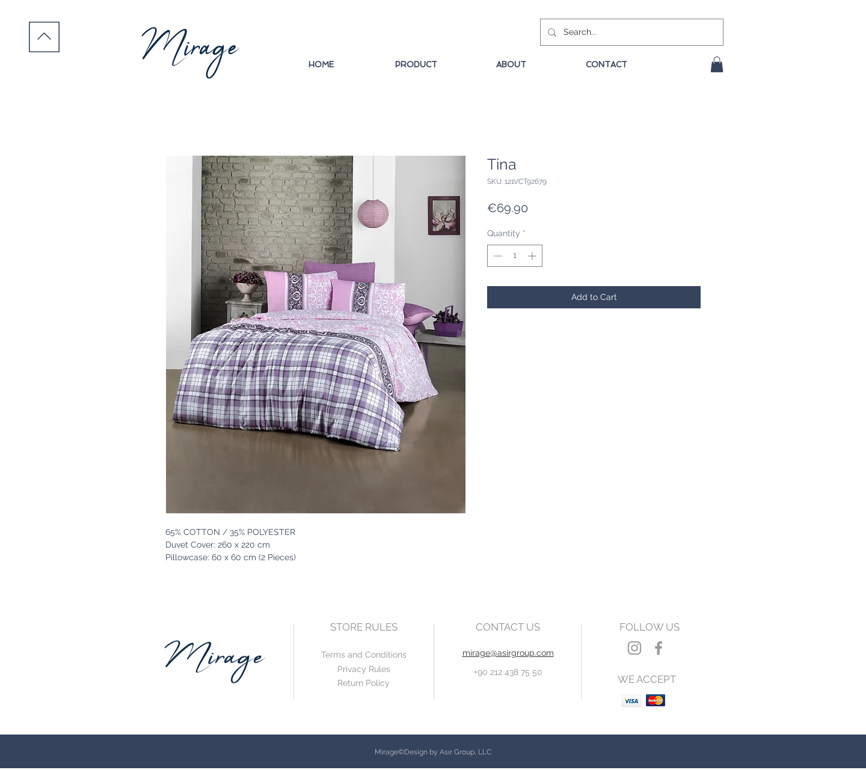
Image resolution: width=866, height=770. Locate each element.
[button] (716, 64)
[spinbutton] (515, 255)
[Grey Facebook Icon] (659, 648)
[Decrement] (496, 255)
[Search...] (631, 32)
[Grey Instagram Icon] (634, 648)
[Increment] (533, 255)
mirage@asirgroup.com (508, 653)
